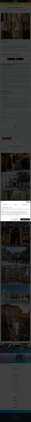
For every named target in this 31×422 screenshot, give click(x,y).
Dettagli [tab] (15, 204)
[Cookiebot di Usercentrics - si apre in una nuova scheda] (26, 202)
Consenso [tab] (5, 204)
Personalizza (15, 219)
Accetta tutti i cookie (25, 219)
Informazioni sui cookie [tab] (25, 204)
